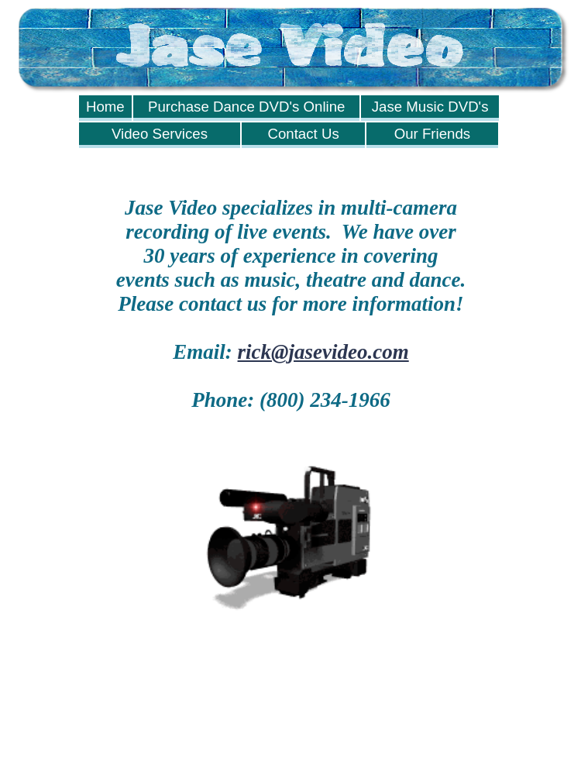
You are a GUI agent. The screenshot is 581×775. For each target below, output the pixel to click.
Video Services (160, 134)
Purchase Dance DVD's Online (247, 106)
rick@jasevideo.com (323, 351)
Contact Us (303, 134)
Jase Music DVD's (430, 106)
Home (105, 106)
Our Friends (432, 134)
